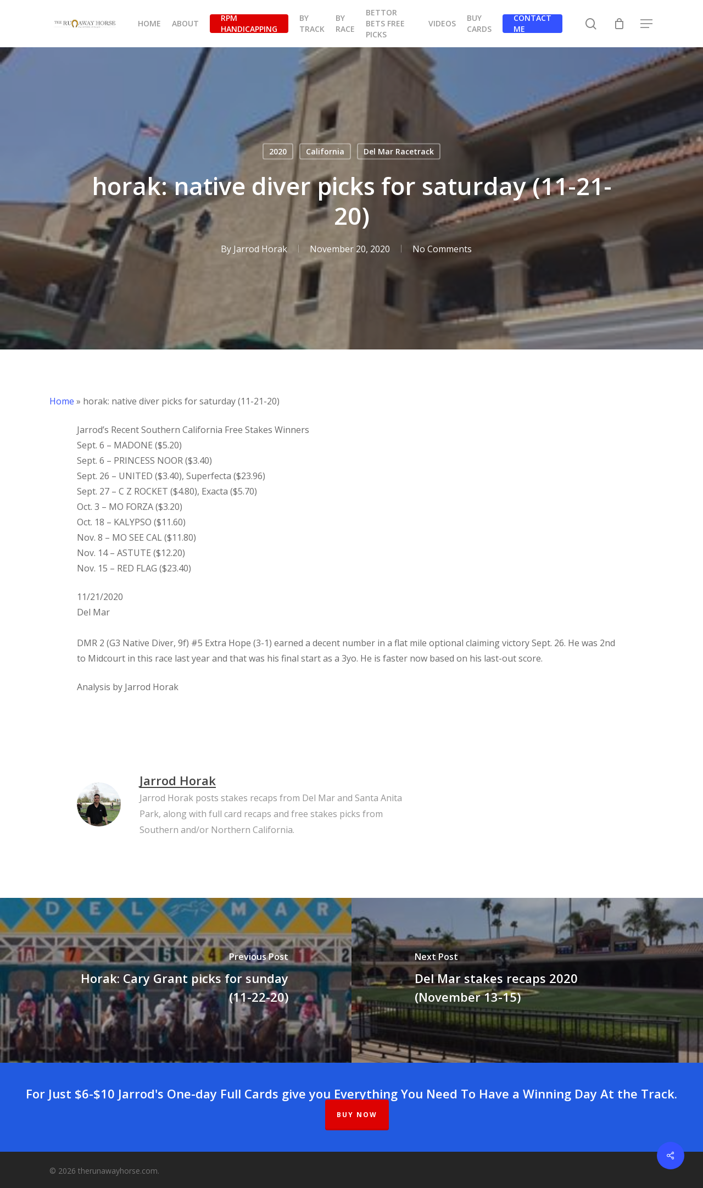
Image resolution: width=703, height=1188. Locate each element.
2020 (278, 151)
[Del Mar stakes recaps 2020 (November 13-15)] (527, 980)
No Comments (442, 249)
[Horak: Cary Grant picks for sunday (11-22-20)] (176, 980)
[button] (647, 24)
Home (61, 401)
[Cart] (619, 24)
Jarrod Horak (260, 249)
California (325, 151)
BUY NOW (357, 1114)
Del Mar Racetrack (399, 151)
